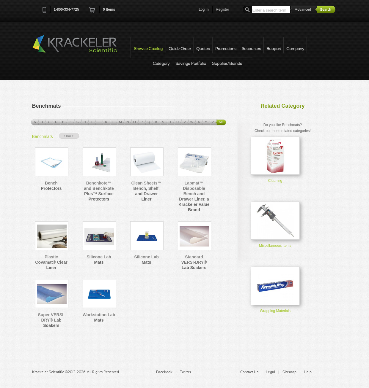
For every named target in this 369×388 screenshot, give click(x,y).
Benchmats (42, 136)
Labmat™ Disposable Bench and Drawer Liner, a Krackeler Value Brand (193, 196)
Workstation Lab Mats (99, 317)
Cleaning (275, 181)
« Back (69, 136)
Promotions (225, 49)
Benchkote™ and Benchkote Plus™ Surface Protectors (99, 191)
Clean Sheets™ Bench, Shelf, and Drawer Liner (146, 191)
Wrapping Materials (275, 311)
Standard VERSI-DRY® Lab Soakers (194, 262)
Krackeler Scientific (80, 47)
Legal (270, 372)
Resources (251, 49)
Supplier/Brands (227, 64)
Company (295, 49)
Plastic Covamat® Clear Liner (51, 262)
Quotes (203, 49)
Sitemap (289, 372)
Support (273, 49)
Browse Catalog (148, 49)
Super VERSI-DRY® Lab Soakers (51, 320)
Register (222, 9)
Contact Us (249, 372)
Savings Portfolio (190, 64)
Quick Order (180, 49)
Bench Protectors (51, 186)
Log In (203, 9)
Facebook (164, 372)
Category (161, 64)
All (221, 122)
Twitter (185, 372)
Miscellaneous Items (275, 246)
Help (308, 372)
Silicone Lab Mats (99, 260)
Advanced (303, 9)
